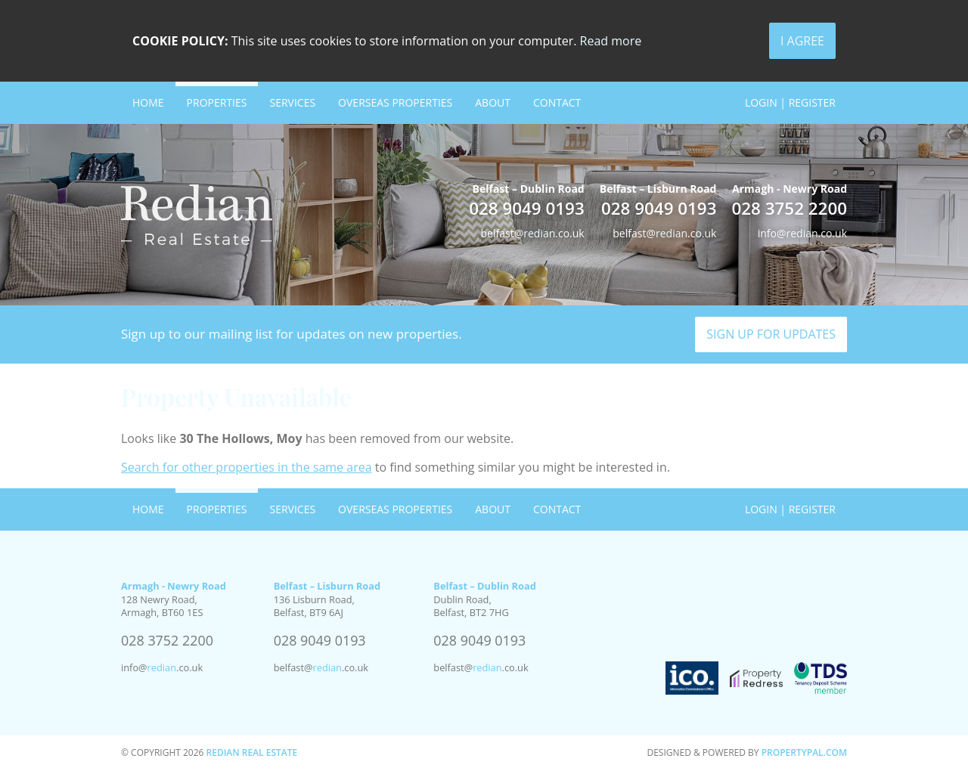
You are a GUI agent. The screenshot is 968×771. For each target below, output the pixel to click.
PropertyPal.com (804, 752)
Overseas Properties (395, 102)
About (492, 102)
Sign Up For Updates (771, 334)
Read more (611, 41)
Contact (557, 102)
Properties (217, 102)
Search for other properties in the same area (246, 467)
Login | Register (790, 102)
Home (148, 102)
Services (292, 102)
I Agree (802, 41)
